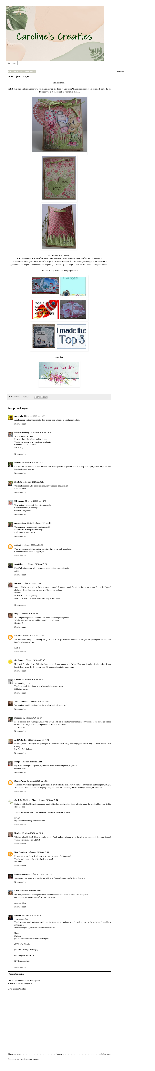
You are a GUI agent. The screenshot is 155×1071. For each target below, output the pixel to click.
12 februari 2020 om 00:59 (32, 679)
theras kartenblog (21, 432)
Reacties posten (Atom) (29, 1059)
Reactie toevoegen (16, 974)
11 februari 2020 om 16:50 (35, 501)
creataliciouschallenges (22, 261)
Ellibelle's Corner (21, 689)
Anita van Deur (20, 701)
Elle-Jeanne (19, 501)
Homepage (11, 63)
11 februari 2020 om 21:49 (33, 583)
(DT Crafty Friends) (22, 944)
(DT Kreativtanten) (21, 961)
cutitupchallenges (84, 261)
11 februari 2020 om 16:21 (32, 463)
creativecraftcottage (42, 261)
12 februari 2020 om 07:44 (33, 718)
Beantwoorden (20, 424)
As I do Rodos (27, 749)
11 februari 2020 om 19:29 (36, 564)
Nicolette (18, 482)
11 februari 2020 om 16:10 (40, 432)
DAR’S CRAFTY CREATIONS (27, 598)
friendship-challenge (64, 264)
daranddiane (99, 261)
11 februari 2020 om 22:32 (33, 635)
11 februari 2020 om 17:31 (43, 523)
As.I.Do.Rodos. (20, 740)
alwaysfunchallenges (42, 258)
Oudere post (105, 1054)
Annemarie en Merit (23, 523)
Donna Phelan (20, 781)
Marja (17, 762)
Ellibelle (17, 679)
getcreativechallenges (19, 264)
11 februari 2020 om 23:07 (34, 660)
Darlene (18, 583)
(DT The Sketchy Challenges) (26, 950)
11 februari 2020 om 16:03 (34, 416)
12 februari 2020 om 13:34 (37, 781)
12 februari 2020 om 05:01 (38, 701)
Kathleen (18, 635)
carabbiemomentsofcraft (64, 261)
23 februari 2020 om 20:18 (41, 874)
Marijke (17, 463)
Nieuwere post (14, 1054)
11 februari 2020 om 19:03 (32, 545)
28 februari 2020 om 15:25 (30, 891)
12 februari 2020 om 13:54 (47, 800)
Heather (17, 833)
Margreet (18, 718)
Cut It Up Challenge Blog (25, 800)
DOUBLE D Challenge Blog (25, 596)
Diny (16, 614)
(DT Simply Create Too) (24, 955)
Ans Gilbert (19, 564)
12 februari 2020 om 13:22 (31, 762)
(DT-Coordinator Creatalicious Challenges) (31, 939)
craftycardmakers (83, 264)
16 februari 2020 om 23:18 (32, 833)
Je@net (17, 545)
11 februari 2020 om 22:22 (29, 614)
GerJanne (18, 660)
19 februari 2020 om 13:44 (38, 852)
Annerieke (18, 416)
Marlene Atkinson (22, 874)
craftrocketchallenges (90, 258)
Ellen (16, 891)
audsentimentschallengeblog (66, 258)
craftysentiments (99, 264)
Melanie (17, 915)
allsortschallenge (24, 258)
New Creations (20, 852)
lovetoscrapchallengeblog (42, 264)
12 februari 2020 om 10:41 (38, 740)
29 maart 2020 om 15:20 (31, 915)
